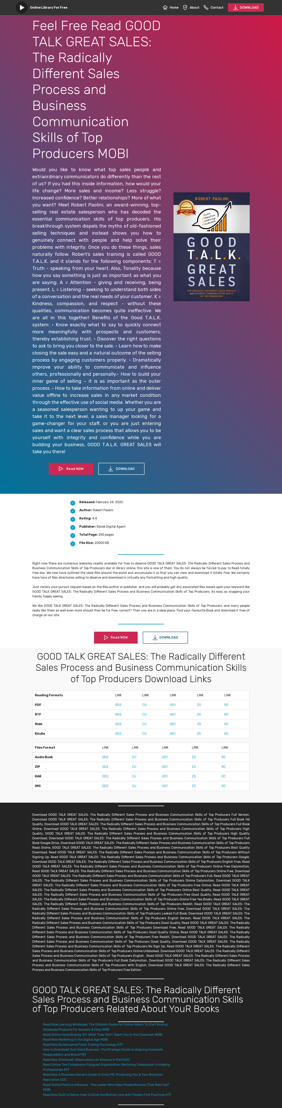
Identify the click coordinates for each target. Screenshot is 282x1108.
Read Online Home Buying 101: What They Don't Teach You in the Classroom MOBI (102, 1035)
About (191, 7)
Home (171, 7)
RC (226, 705)
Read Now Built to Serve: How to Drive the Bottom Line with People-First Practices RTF (107, 1095)
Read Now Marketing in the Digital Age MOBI (75, 1039)
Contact (213, 7)
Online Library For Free (48, 7)
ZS (199, 705)
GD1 (172, 705)
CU (144, 705)
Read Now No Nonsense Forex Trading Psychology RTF (83, 1044)
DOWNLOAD (246, 7)
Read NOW (71, 468)
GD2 (118, 705)
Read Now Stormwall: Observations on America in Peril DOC (86, 1060)
